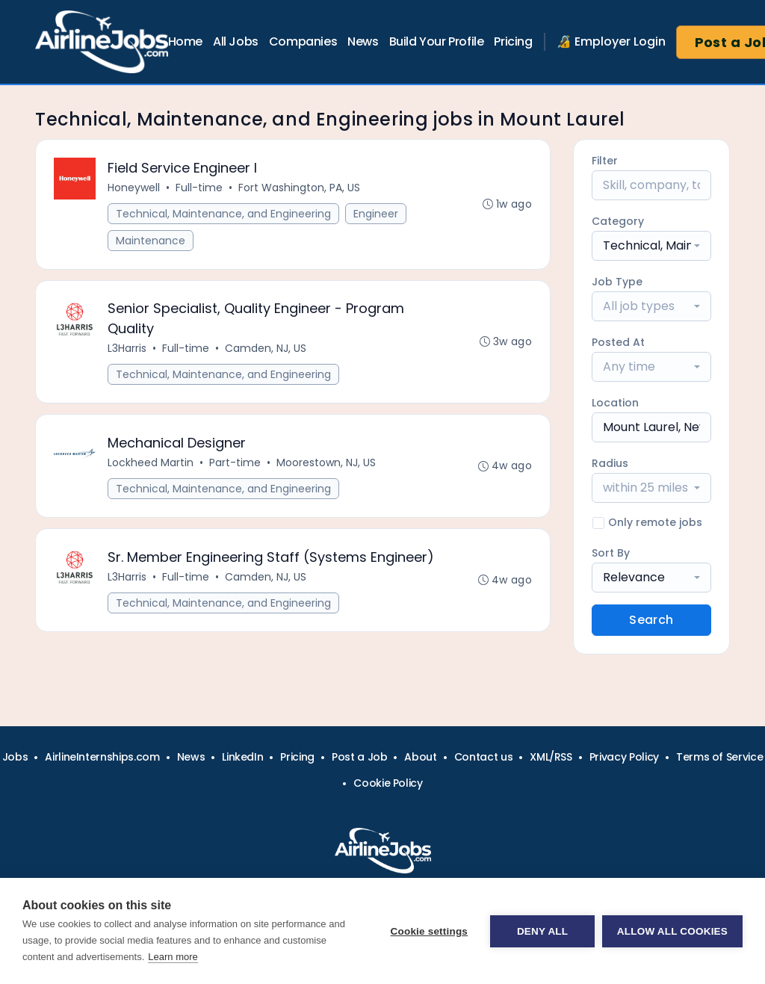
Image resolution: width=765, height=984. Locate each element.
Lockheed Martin (150, 463)
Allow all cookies (672, 931)
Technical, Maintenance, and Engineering (223, 213)
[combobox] (651, 246)
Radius (610, 463)
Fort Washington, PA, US (299, 187)
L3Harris (127, 348)
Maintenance (150, 240)
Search (651, 619)
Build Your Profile (436, 41)
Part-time (235, 463)
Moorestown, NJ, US (326, 463)
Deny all (542, 931)
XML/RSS (551, 756)
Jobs (15, 756)
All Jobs (235, 41)
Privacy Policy (624, 756)
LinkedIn (242, 756)
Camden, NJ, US (265, 348)
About (420, 756)
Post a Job (360, 756)
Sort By (611, 552)
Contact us (483, 756)
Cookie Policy (387, 783)
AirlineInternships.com (102, 756)
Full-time (199, 187)
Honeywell (134, 187)
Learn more (172, 956)
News (362, 41)
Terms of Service (719, 756)
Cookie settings (429, 931)
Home (185, 41)
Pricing (513, 41)
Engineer (375, 213)
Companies (303, 41)
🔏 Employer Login (611, 41)
